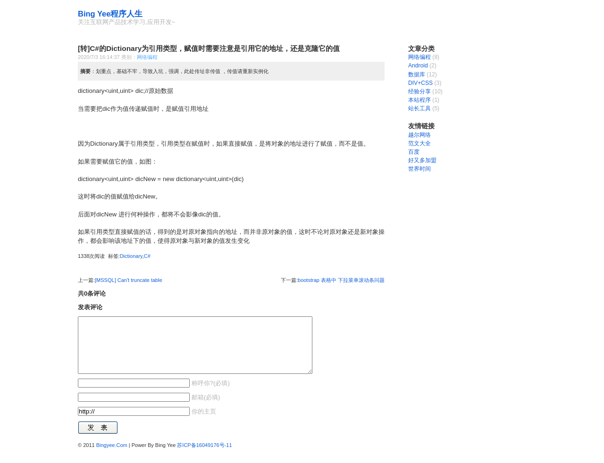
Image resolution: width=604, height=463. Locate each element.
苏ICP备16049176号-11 (204, 456)
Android (418, 65)
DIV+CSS (420, 83)
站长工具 (419, 108)
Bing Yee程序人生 (110, 13)
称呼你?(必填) (210, 394)
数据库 (416, 74)
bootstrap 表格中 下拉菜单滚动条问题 (341, 280)
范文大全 (419, 143)
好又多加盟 (422, 160)
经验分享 (419, 91)
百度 (413, 152)
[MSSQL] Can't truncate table (128, 280)
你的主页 (203, 422)
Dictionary (131, 256)
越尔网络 (419, 135)
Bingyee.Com (111, 456)
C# (147, 256)
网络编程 (147, 57)
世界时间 (419, 168)
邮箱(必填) (205, 408)
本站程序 (419, 100)
